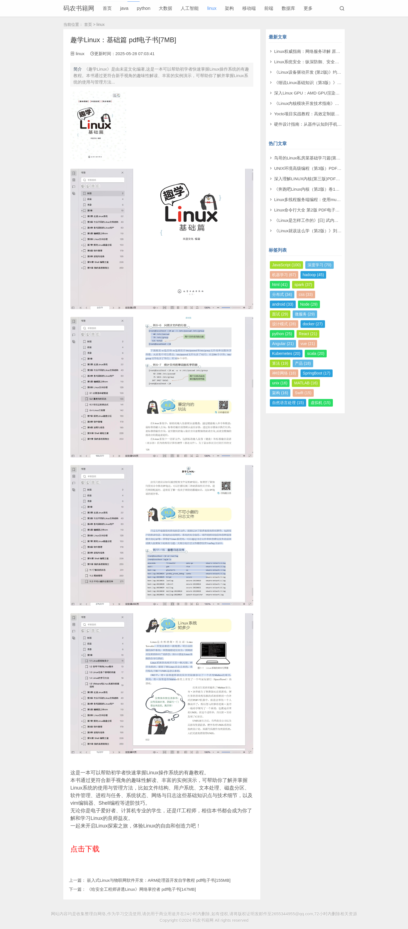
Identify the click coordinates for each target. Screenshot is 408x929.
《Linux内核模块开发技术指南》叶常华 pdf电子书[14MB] (327, 103)
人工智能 (190, 8)
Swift (303, 393)
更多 (308, 8)
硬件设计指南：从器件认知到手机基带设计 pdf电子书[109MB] (332, 124)
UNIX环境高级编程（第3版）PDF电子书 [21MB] (319, 168)
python (143, 8)
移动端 (249, 8)
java (124, 8)
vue (308, 343)
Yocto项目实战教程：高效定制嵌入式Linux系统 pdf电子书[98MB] (334, 113)
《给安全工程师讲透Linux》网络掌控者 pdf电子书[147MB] (141, 889)
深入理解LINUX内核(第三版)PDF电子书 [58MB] (318, 178)
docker (313, 324)
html (280, 284)
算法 (280, 363)
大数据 (165, 8)
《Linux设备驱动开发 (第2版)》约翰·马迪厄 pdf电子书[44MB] (331, 72)
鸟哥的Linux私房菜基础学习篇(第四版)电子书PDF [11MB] (328, 157)
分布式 (282, 294)
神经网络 (284, 373)
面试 (280, 314)
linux (211, 8)
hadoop (313, 274)
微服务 (305, 314)
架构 (229, 8)
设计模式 (284, 324)
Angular (283, 343)
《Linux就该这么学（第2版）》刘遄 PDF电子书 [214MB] (327, 230)
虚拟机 (321, 402)
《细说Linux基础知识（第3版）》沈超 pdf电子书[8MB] (325, 82)
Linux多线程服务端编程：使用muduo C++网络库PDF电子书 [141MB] (338, 199)
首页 (107, 8)
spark (303, 284)
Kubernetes (286, 353)
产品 (303, 363)
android (282, 304)
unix (279, 383)
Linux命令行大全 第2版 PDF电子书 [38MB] (314, 210)
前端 (268, 8)
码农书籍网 (78, 8)
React (308, 334)
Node (309, 304)
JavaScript (286, 265)
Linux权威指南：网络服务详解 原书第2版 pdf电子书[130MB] (330, 51)
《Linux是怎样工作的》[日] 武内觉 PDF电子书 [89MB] (324, 220)
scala (315, 353)
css (306, 294)
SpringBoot (316, 373)
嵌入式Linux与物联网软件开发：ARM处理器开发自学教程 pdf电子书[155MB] (158, 880)
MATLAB (306, 383)
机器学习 (284, 274)
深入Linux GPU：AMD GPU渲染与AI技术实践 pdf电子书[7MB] (332, 93)
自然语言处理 (288, 402)
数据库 (288, 8)
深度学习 (319, 265)
